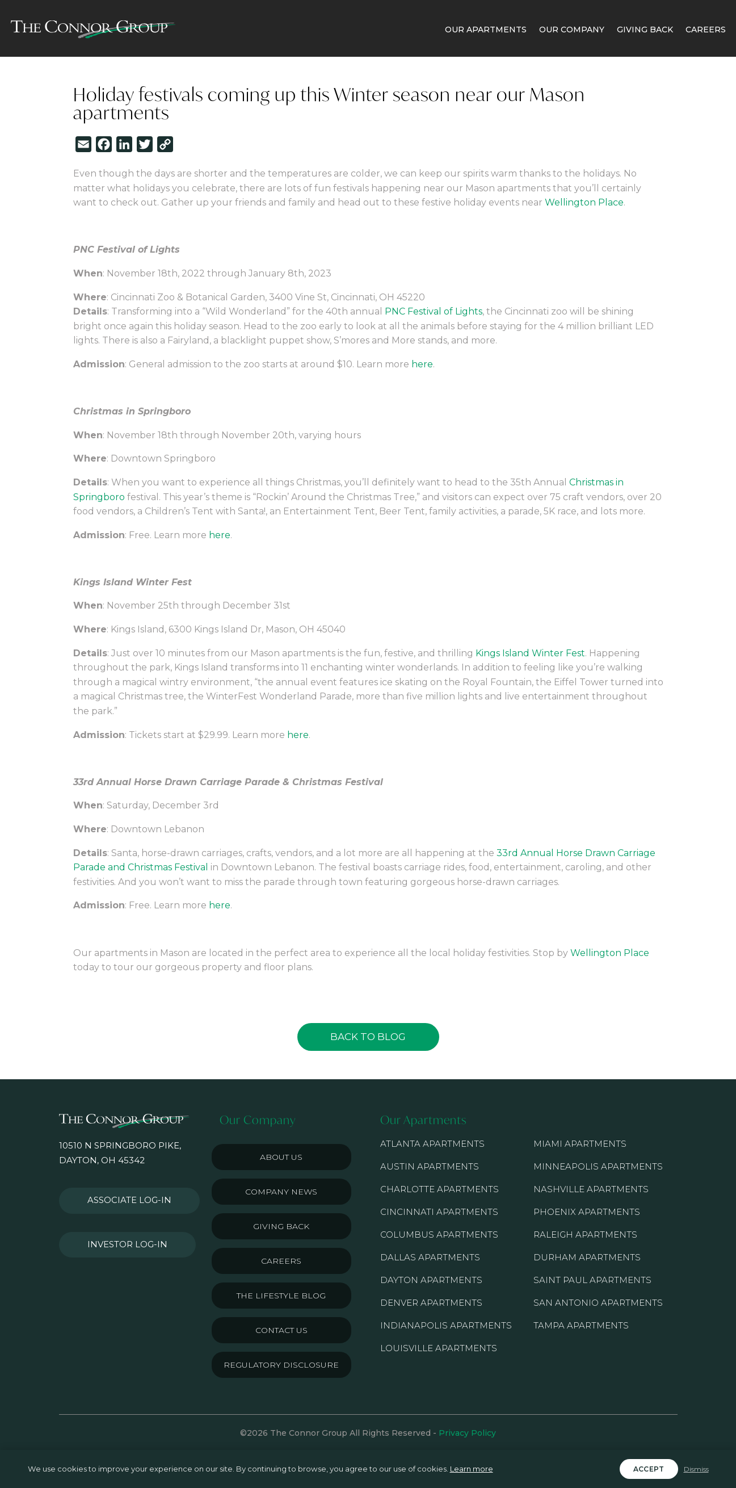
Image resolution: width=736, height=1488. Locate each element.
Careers (281, 1261)
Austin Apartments (429, 1166)
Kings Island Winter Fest (530, 653)
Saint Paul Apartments (592, 1280)
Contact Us (281, 1330)
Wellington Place (584, 202)
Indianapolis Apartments (446, 1325)
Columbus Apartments (439, 1234)
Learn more (471, 1468)
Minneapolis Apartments (598, 1166)
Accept (648, 1469)
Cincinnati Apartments (439, 1211)
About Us (281, 1157)
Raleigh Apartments (585, 1234)
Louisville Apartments (438, 1348)
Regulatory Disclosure (281, 1365)
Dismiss (696, 1469)
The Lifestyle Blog (281, 1295)
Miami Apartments (579, 1143)
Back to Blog (368, 1036)
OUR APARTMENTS (486, 29)
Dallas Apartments (430, 1257)
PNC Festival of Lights (433, 311)
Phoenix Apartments (586, 1211)
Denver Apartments (431, 1302)
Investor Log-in (120, 1231)
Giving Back (281, 1226)
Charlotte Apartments (439, 1189)
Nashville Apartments (591, 1189)
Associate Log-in (123, 1196)
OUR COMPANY (571, 29)
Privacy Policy (467, 1433)
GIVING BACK (645, 29)
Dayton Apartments (431, 1280)
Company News (281, 1192)
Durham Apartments (587, 1257)
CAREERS (705, 29)
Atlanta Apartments (432, 1143)
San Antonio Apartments (598, 1302)
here (422, 364)
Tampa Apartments (581, 1325)
